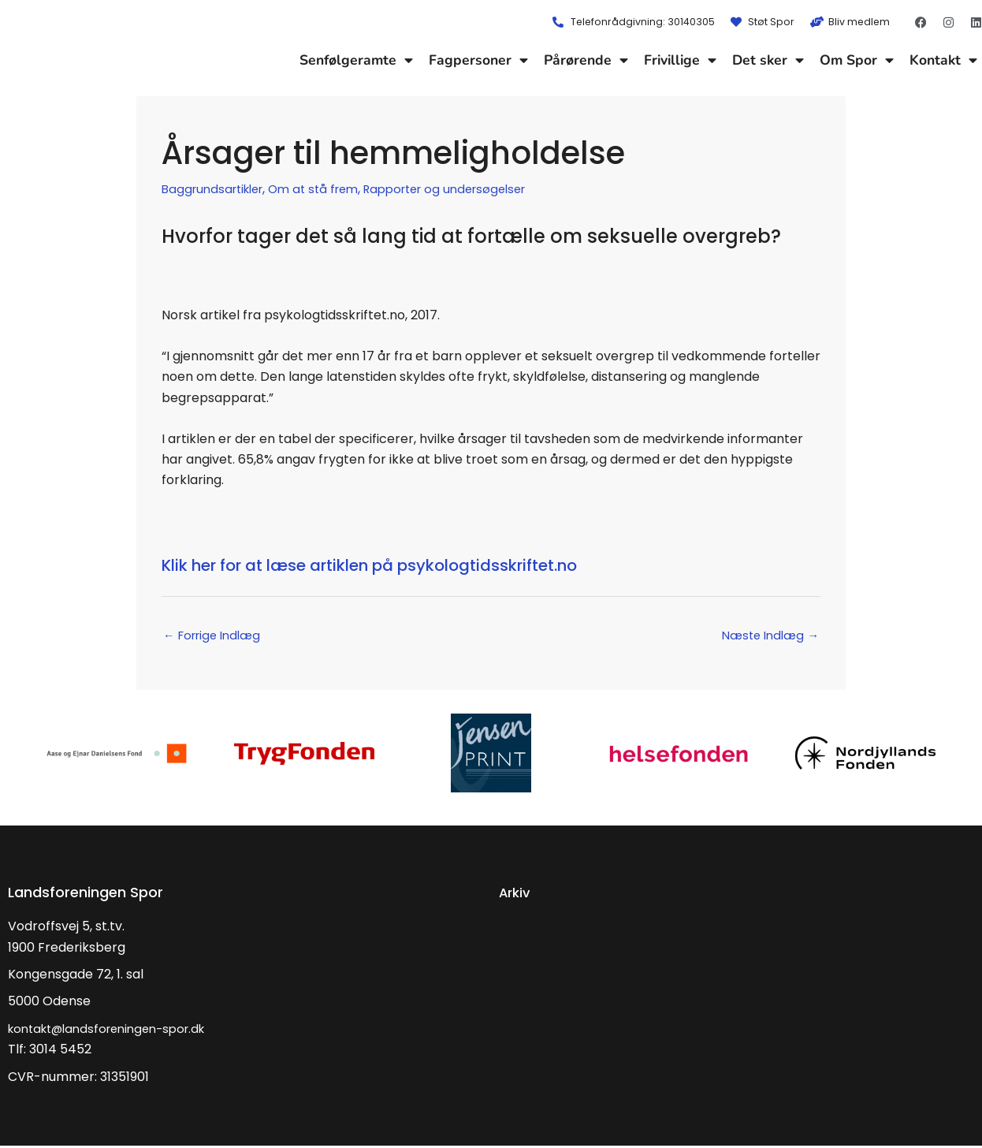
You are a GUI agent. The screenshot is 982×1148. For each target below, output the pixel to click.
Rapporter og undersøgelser (468, 189)
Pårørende (586, 60)
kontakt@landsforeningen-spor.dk (115, 1031)
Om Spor (857, 60)
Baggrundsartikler (217, 189)
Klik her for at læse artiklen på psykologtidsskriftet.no (419, 564)
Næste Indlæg (766, 637)
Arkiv (516, 894)
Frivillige (680, 60)
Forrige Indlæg (216, 637)
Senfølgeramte (356, 60)
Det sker (768, 60)
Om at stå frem (326, 189)
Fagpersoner (478, 60)
